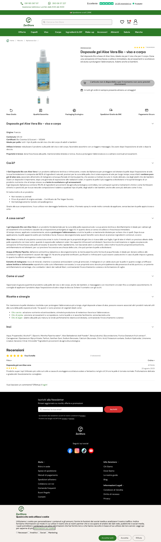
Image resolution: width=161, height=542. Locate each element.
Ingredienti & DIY (74, 32)
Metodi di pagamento (48, 475)
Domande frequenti (47, 488)
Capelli (34, 32)
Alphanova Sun (31, 41)
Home (10, 40)
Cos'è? (10, 163)
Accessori (102, 32)
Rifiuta (139, 538)
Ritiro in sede (44, 466)
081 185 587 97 (31, 3)
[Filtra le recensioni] (15, 360)
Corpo (58, 32)
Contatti (42, 496)
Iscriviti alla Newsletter (80, 401)
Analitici (33, 532)
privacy (83, 416)
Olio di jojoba (17, 315)
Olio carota (16, 312)
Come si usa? (15, 276)
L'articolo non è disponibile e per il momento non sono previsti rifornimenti (120, 83)
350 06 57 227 (59, 3)
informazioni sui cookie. (44, 528)
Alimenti (115, 32)
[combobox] (77, 22)
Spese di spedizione (47, 471)
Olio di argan (17, 318)
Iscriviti (113, 409)
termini (71, 419)
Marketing (51, 532)
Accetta (124, 538)
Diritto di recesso (111, 494)
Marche (139, 32)
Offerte (22, 32)
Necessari (22, 532)
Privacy (107, 498)
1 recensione (150, 47)
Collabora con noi (46, 484)
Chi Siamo (108, 466)
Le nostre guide (111, 475)
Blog (106, 479)
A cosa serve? (15, 218)
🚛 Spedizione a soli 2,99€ (80, 12)
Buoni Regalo (44, 492)
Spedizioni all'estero (47, 479)
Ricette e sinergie (18, 296)
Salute (127, 32)
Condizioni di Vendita (113, 490)
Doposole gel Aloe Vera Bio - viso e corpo (33, 123)
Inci (8, 327)
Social (42, 532)
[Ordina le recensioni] (142, 360)
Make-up (89, 32)
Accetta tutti (107, 538)
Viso (46, 32)
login (44, 384)
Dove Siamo (109, 471)
